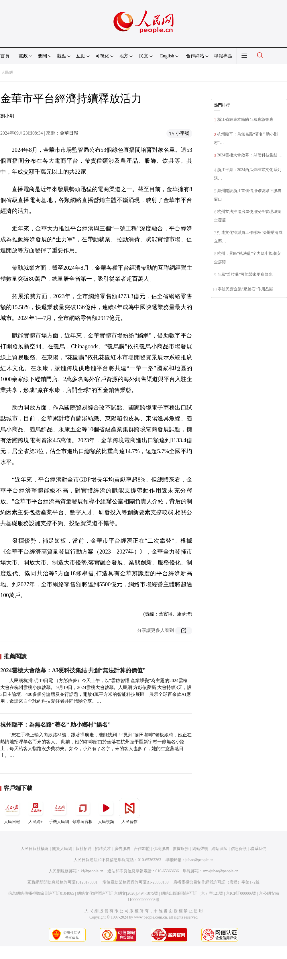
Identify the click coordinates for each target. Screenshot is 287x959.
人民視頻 (106, 811)
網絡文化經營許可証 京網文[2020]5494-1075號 (117, 893)
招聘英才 (103, 849)
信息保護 (239, 849)
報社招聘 (84, 849)
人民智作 (129, 811)
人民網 (7, 72)
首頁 (4, 55)
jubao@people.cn (199, 860)
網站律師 (219, 849)
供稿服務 (161, 849)
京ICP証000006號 (241, 893)
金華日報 (69, 133)
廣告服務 (122, 849)
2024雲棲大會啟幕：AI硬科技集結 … (249, 155)
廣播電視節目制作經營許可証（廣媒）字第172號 (216, 882)
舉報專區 (223, 55)
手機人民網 (59, 811)
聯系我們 (258, 849)
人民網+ (35, 811)
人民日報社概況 (35, 849)
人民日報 (12, 811)
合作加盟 (142, 849)
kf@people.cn (92, 871)
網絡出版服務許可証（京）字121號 (192, 893)
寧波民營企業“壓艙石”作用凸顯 (245, 289)
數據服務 (181, 849)
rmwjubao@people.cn (220, 871)
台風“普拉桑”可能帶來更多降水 (245, 274)
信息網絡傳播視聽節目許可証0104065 (41, 893)
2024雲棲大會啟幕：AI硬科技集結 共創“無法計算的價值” (73, 670)
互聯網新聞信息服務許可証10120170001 (62, 882)
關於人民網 (62, 849)
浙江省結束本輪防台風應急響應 (245, 119)
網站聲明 (200, 849)
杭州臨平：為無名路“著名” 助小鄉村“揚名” (55, 724)
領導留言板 (82, 811)
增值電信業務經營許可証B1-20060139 (136, 882)
